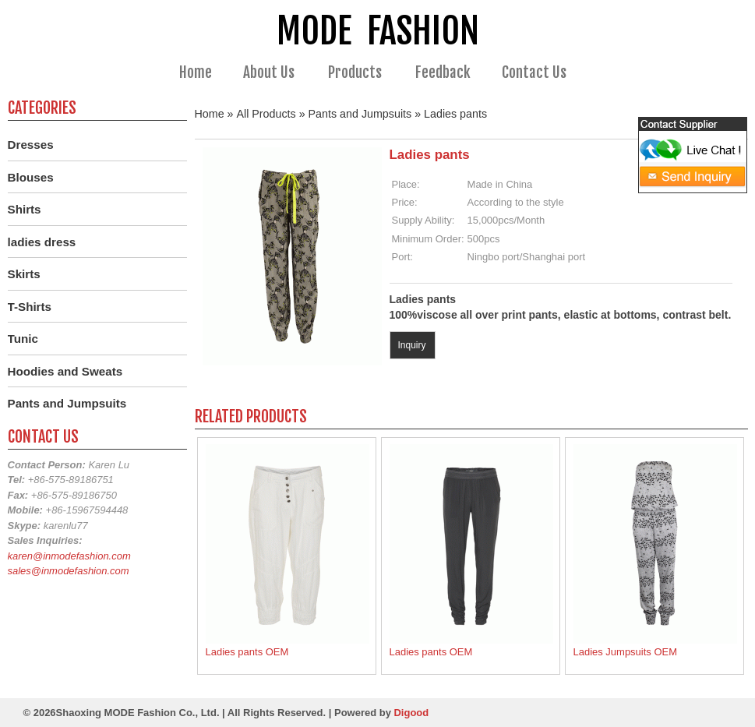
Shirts (24, 209)
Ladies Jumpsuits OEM (625, 652)
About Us (275, 73)
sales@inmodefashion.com (68, 571)
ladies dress (42, 242)
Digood (411, 712)
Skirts (24, 274)
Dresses (31, 144)
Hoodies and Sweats (65, 371)
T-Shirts (30, 306)
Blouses (31, 177)
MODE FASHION (378, 31)
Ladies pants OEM (247, 652)
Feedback (443, 72)
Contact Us (534, 72)
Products (361, 73)
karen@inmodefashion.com (69, 556)
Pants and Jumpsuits (360, 114)
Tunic (23, 338)
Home (195, 72)
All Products (266, 114)
